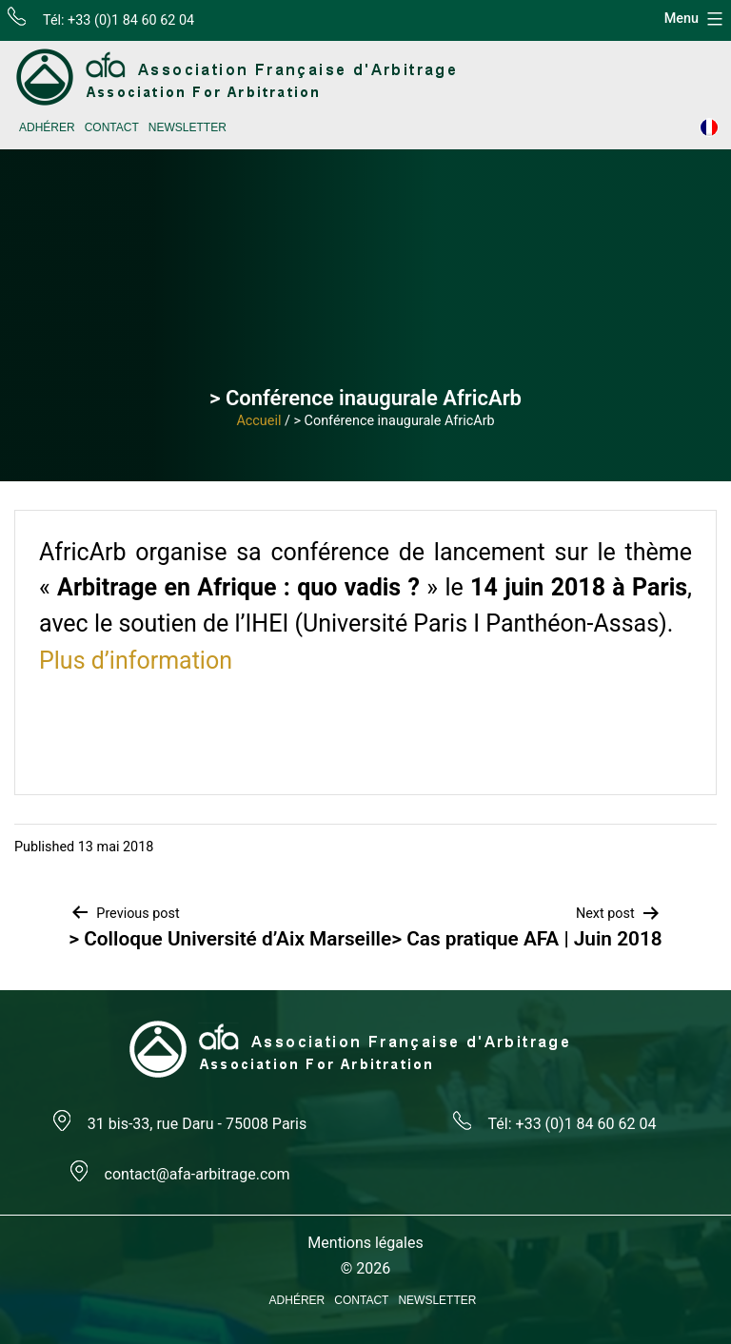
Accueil (258, 421)
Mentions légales (365, 1243)
